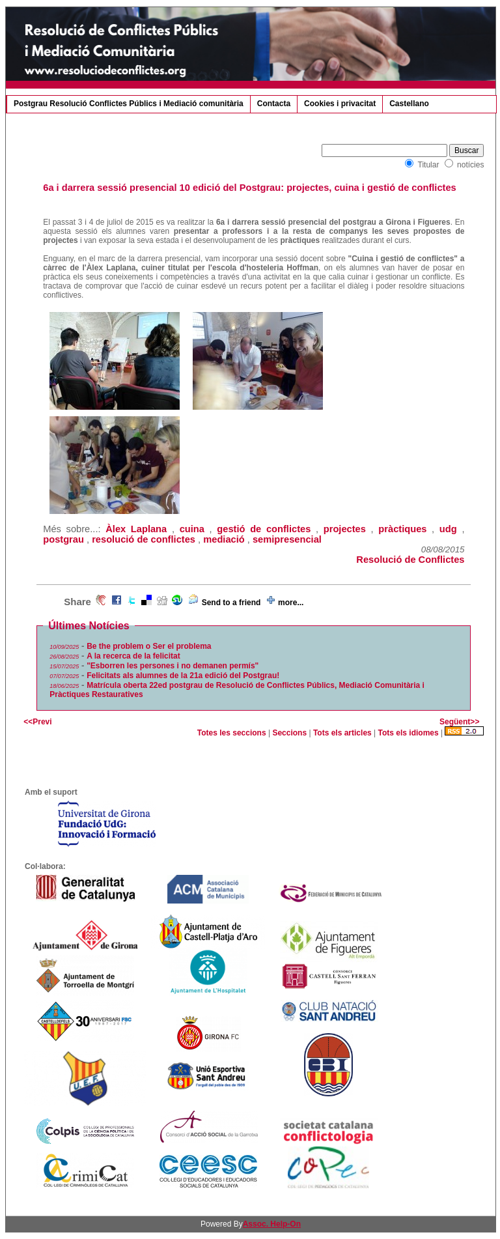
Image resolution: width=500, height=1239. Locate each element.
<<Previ (37, 721)
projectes (345, 529)
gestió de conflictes (264, 529)
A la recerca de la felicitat (133, 656)
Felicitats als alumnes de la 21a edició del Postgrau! (183, 675)
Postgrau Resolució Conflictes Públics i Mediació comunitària (128, 103)
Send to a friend (231, 602)
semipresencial (287, 539)
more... (290, 602)
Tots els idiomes (408, 732)
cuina (192, 529)
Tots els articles (342, 732)
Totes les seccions (231, 732)
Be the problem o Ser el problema (149, 646)
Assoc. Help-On (272, 1224)
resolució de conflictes (143, 539)
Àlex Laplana (136, 529)
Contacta (273, 103)
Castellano (409, 103)
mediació (224, 539)
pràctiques (402, 529)
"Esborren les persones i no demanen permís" (172, 665)
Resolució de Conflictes (410, 559)
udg (448, 529)
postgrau (63, 539)
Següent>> (459, 721)
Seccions (289, 732)
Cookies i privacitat (340, 103)
